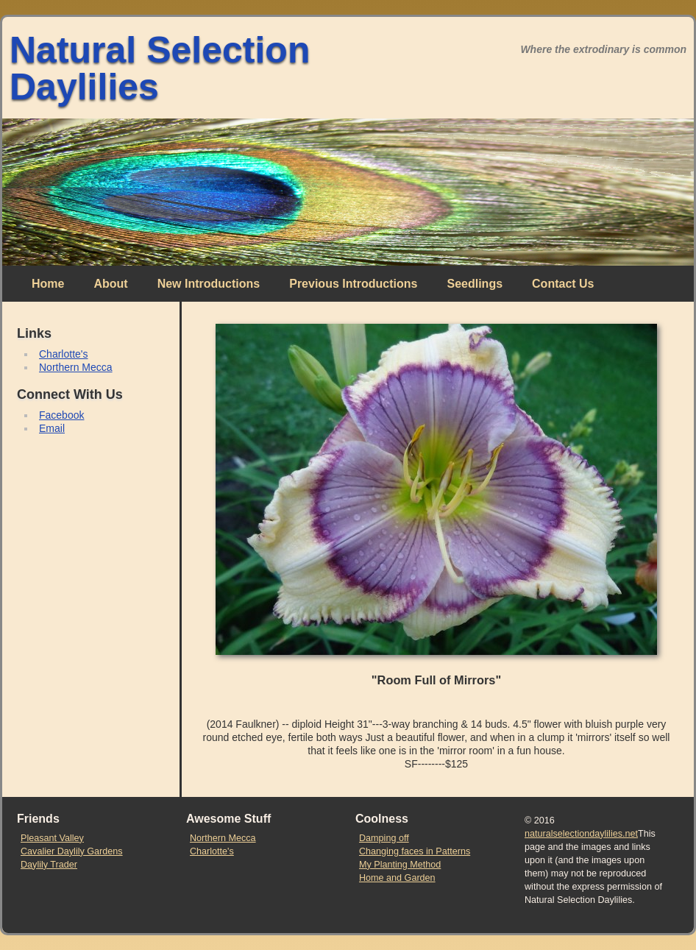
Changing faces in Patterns (414, 851)
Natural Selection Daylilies (160, 68)
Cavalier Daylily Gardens (72, 851)
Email (52, 428)
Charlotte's (63, 354)
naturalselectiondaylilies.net (581, 834)
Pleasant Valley (52, 838)
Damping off (384, 838)
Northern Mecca (76, 367)
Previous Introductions (353, 283)
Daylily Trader (49, 864)
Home (48, 283)
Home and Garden (397, 878)
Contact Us (563, 283)
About (110, 283)
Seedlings (475, 283)
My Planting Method (400, 864)
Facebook (61, 415)
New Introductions (208, 283)
